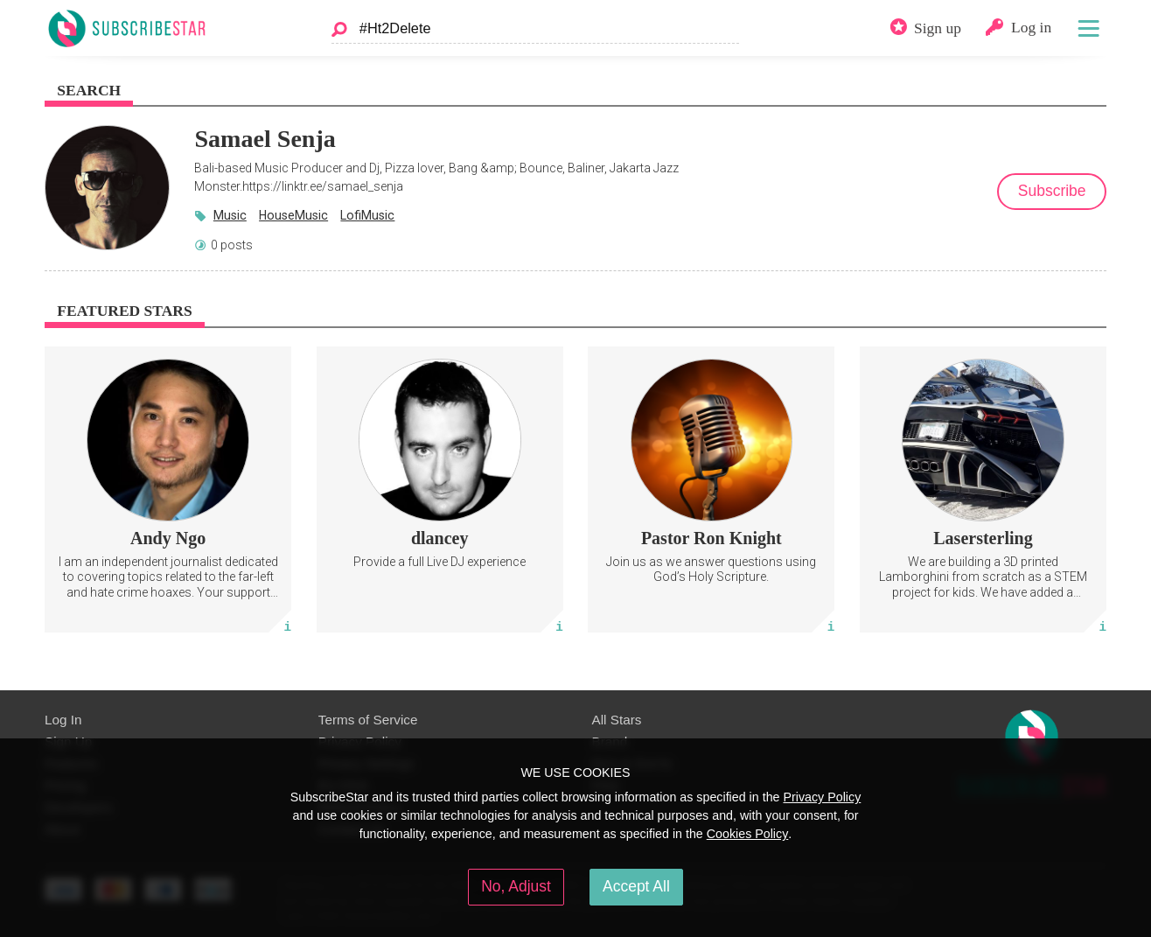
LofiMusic (367, 215)
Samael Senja (264, 138)
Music (230, 215)
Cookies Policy (748, 834)
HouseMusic (293, 215)
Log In (63, 719)
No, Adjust (516, 886)
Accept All (636, 886)
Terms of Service (368, 719)
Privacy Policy (822, 797)
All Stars (617, 719)
